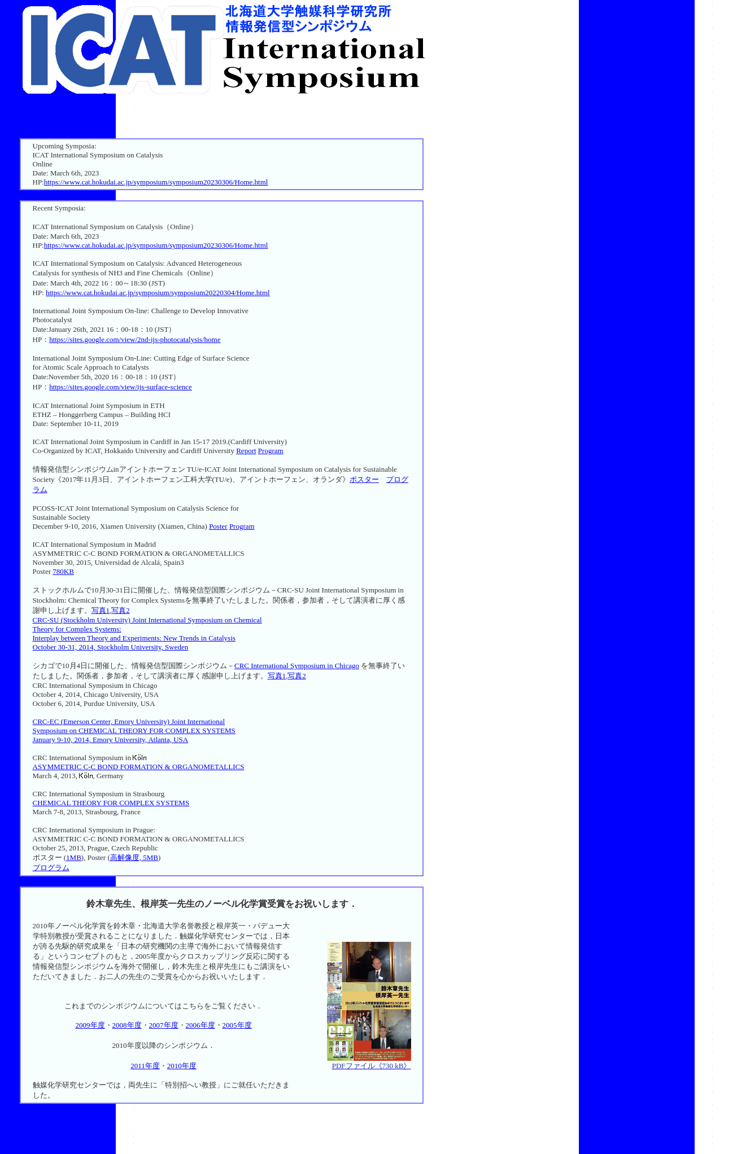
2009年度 (90, 1025)
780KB (63, 571)
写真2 (120, 610)
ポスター (364, 479)
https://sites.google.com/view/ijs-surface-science (120, 387)
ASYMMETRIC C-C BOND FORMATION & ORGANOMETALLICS (139, 766)
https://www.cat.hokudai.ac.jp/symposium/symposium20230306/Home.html (156, 182)
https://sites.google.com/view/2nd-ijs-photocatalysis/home (134, 339)
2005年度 (237, 1025)
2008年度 (127, 1025)
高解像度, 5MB (134, 857)
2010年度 (182, 1065)
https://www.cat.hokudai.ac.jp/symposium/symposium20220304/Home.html (158, 292)
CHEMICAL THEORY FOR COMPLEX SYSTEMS (111, 802)
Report (246, 450)
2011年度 (145, 1065)
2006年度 (200, 1025)
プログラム (51, 867)
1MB (73, 857)
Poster (218, 526)
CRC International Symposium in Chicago (296, 665)
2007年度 (163, 1025)
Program (271, 450)
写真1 (100, 610)
